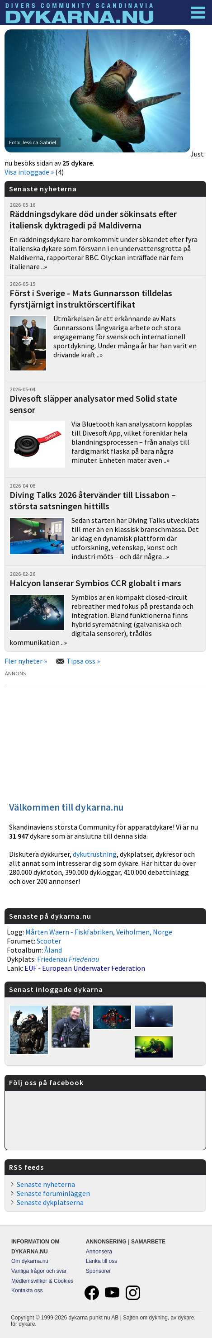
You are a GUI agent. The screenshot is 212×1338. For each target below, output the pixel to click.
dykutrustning (95, 854)
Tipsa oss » (83, 660)
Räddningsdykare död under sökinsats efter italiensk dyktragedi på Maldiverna (93, 219)
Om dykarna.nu (29, 1261)
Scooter (49, 940)
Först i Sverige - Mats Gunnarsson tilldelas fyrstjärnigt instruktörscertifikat (90, 298)
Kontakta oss (26, 1290)
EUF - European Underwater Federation (84, 968)
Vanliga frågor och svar (39, 1271)
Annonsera (99, 1251)
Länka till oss (101, 1261)
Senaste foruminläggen (53, 1193)
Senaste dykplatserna (50, 1202)
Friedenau (68, 958)
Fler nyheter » (26, 660)
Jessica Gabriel (38, 142)
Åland (53, 949)
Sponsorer (98, 1271)
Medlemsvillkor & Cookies (42, 1281)
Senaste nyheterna (46, 1184)
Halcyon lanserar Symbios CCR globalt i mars (95, 582)
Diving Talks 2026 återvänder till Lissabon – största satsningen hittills (92, 500)
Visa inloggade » (29, 171)
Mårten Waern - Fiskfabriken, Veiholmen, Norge (98, 931)
